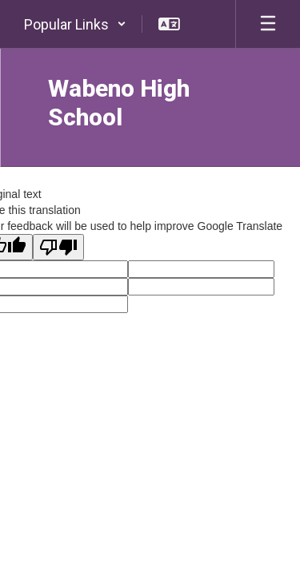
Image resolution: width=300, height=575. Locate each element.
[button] (75, 24)
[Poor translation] (58, 247)
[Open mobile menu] (268, 24)
